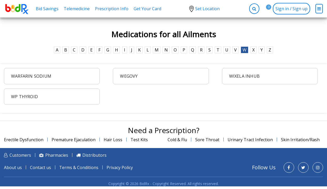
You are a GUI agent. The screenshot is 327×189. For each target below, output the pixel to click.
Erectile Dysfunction (23, 140)
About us (13, 167)
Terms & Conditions (78, 167)
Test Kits (139, 140)
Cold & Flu (177, 140)
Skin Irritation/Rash (300, 140)
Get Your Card (147, 9)
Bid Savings (47, 9)
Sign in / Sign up (291, 9)
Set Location (207, 9)
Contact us (40, 167)
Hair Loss (113, 140)
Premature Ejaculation (73, 140)
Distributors (94, 155)
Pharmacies (56, 155)
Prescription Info (111, 9)
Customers (20, 155)
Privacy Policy (120, 167)
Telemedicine (77, 9)
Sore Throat (207, 140)
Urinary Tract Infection (250, 140)
